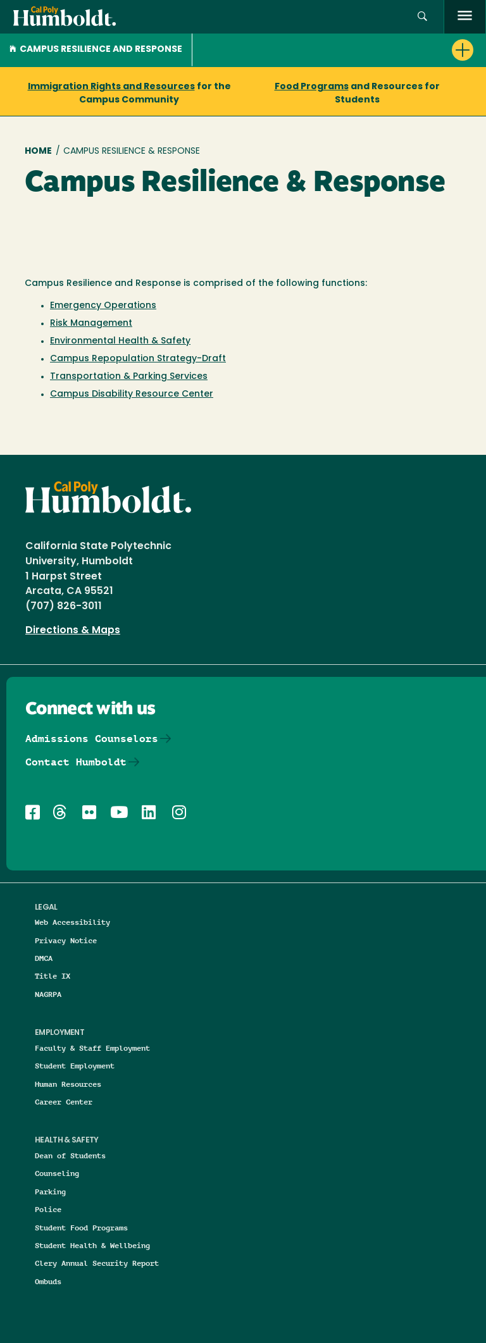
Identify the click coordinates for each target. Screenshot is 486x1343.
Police (48, 1209)
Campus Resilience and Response (95, 49)
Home (38, 151)
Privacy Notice (66, 940)
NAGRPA (48, 994)
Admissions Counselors (91, 739)
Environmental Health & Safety (120, 341)
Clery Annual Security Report (97, 1263)
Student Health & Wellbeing (92, 1245)
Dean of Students (70, 1155)
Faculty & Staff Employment (92, 1048)
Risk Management (91, 323)
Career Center (63, 1101)
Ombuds (48, 1281)
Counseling (57, 1173)
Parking (50, 1191)
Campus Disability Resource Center (131, 394)
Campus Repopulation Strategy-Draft (138, 359)
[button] (422, 17)
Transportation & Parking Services (129, 376)
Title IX (52, 976)
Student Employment (75, 1065)
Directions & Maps (72, 631)
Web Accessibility (72, 922)
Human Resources (68, 1084)
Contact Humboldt (76, 762)
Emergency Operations (103, 306)
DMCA (44, 958)
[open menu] (465, 17)
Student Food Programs (81, 1227)
